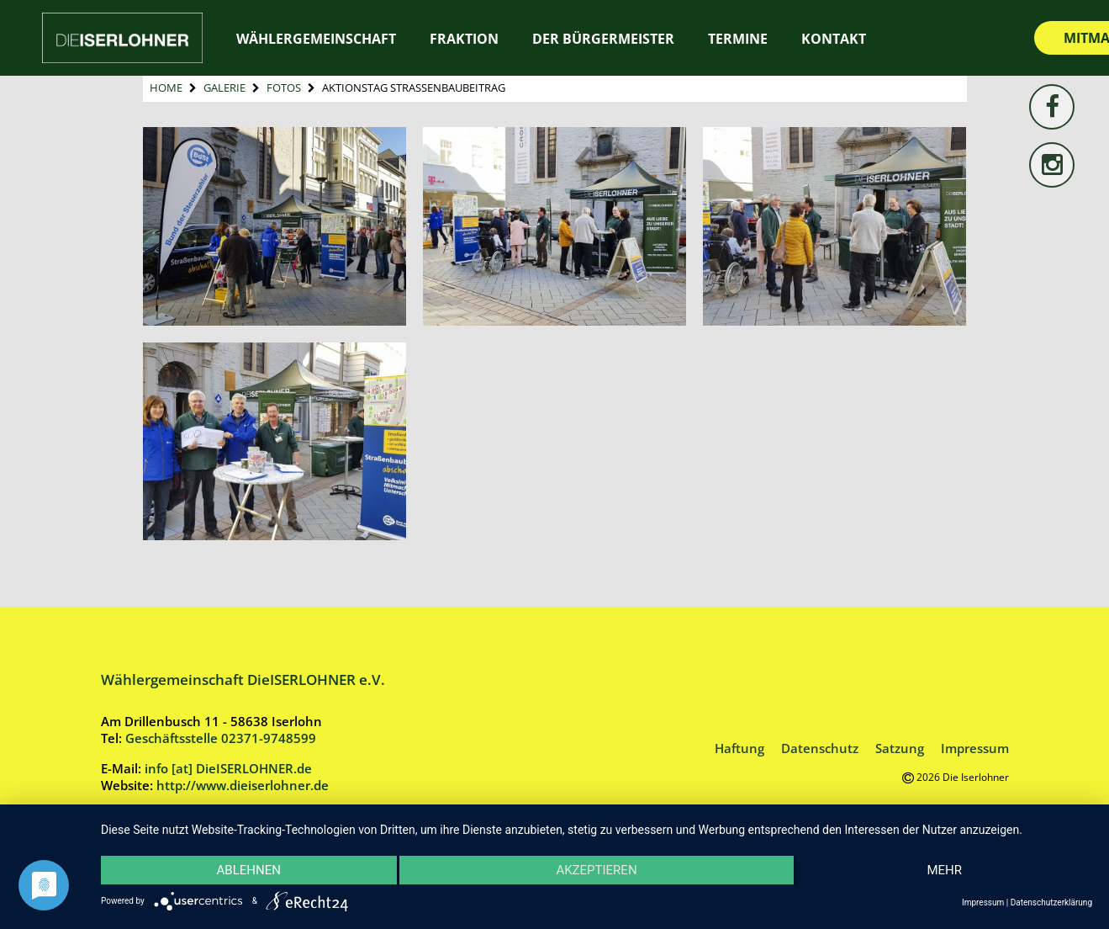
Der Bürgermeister (603, 38)
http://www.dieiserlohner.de (242, 785)
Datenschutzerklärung (1051, 902)
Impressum (975, 748)
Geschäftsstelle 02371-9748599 (220, 738)
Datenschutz (819, 748)
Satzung (899, 748)
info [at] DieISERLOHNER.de (228, 768)
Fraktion (464, 38)
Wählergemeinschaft (316, 38)
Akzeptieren (596, 870)
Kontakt (833, 38)
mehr (944, 870)
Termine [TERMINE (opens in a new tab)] (738, 38)
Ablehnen (249, 870)
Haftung (739, 748)
